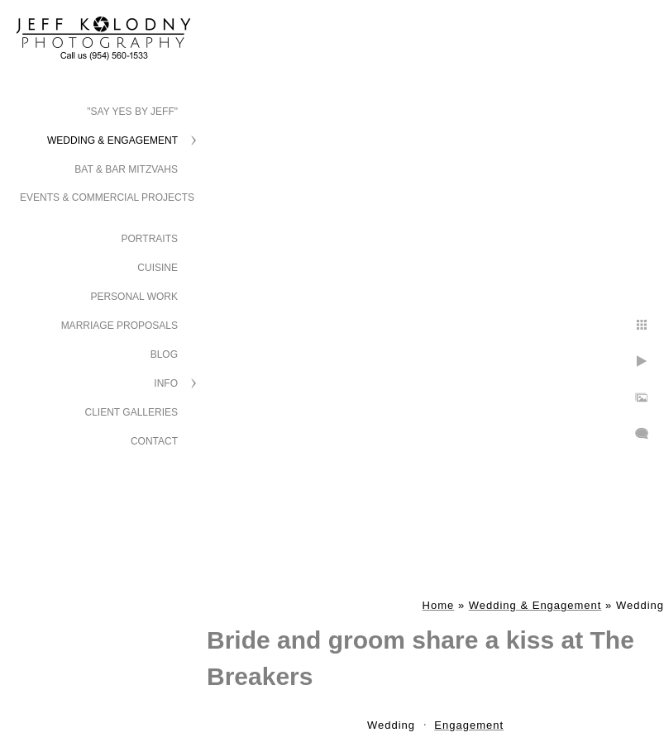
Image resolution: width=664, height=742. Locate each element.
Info (166, 383)
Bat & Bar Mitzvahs (126, 169)
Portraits (150, 239)
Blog (164, 354)
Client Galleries (132, 412)
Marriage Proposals (119, 325)
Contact (154, 441)
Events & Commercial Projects (107, 197)
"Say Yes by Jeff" (132, 111)
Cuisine (157, 267)
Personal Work (134, 296)
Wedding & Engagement (112, 140)
